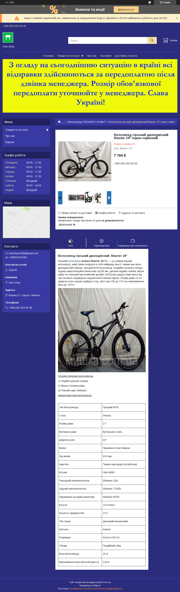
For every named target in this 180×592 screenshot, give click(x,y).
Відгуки (9, 142)
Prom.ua (106, 582)
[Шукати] (152, 40)
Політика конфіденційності (109, 588)
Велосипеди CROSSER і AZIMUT (87, 122)
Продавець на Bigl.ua (90, 585)
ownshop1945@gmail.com (23, 253)
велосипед (74, 261)
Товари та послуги (68, 55)
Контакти (105, 55)
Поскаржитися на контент (81, 588)
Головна (48, 55)
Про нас (92, 55)
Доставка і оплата (126, 55)
